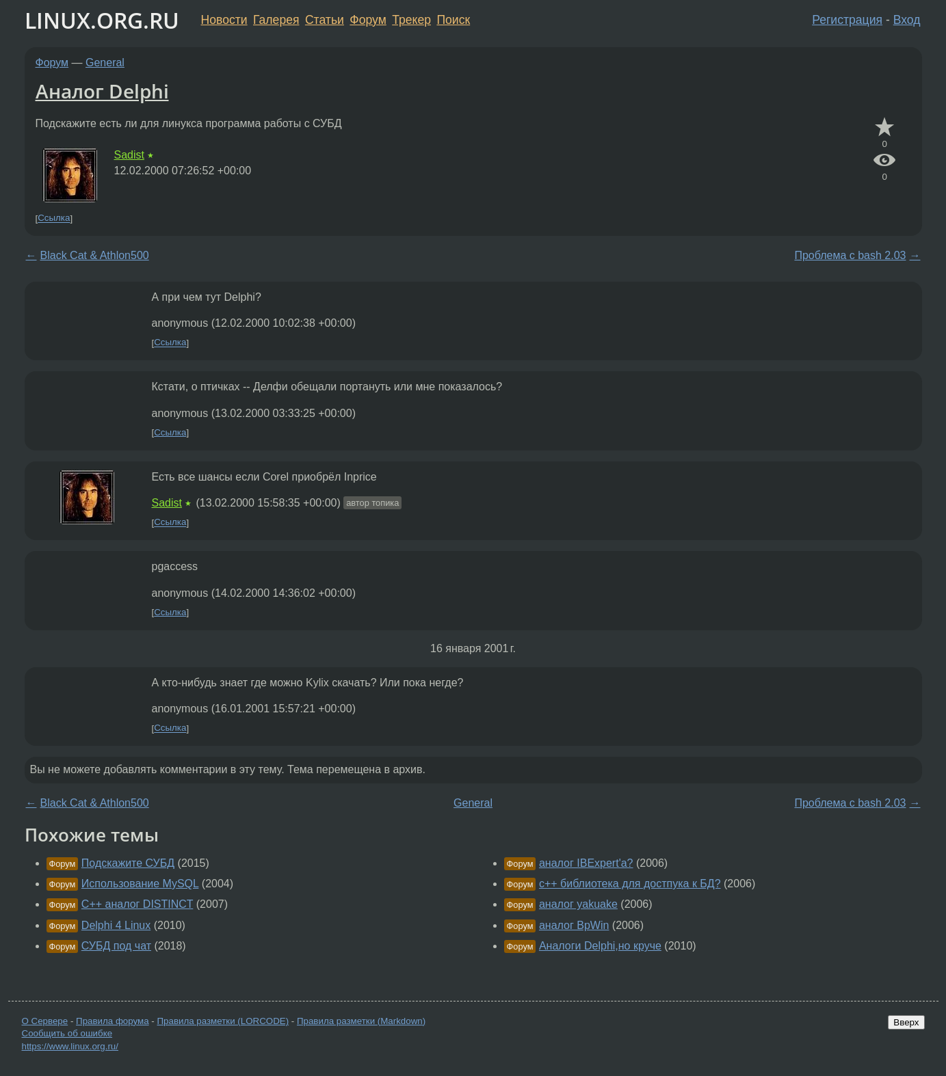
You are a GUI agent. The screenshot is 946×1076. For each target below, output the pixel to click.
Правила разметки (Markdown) (361, 1021)
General (105, 62)
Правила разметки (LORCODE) (223, 1021)
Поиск (453, 20)
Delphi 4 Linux (115, 925)
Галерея (276, 20)
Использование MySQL (140, 883)
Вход (907, 20)
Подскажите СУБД (127, 863)
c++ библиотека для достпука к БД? (630, 883)
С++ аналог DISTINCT (137, 904)
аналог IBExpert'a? (586, 863)
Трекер (411, 20)
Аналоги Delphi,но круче (600, 946)
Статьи (324, 20)
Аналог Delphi (102, 91)
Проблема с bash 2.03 (850, 255)
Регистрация (847, 20)
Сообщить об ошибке (67, 1033)
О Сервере (45, 1021)
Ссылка (54, 218)
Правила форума (112, 1021)
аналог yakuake (578, 904)
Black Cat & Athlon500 (94, 255)
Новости (224, 20)
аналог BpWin (574, 925)
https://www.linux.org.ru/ (70, 1046)
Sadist (129, 155)
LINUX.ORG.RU (102, 20)
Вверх (906, 1022)
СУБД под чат (116, 946)
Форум (368, 20)
